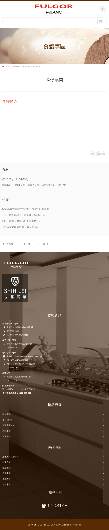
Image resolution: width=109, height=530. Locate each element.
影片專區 (6, 484)
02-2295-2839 (13, 335)
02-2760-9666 (13, 331)
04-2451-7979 (13, 367)
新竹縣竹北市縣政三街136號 (19, 344)
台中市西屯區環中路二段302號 (28, 356)
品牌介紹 (6, 462)
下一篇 (43, 243)
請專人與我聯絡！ (10, 456)
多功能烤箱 (7, 420)
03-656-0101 (12, 347)
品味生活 (6, 431)
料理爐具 (6, 414)
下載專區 (6, 479)
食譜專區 (6, 473)
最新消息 (6, 468)
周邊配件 (6, 436)
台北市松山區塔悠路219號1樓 (20, 327)
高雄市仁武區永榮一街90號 (19, 376)
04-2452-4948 (13, 360)
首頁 (7, 66)
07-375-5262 (12, 380)
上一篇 (25, 243)
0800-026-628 (24, 393)
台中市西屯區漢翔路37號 (24, 364)
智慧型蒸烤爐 (8, 425)
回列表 (7, 243)
